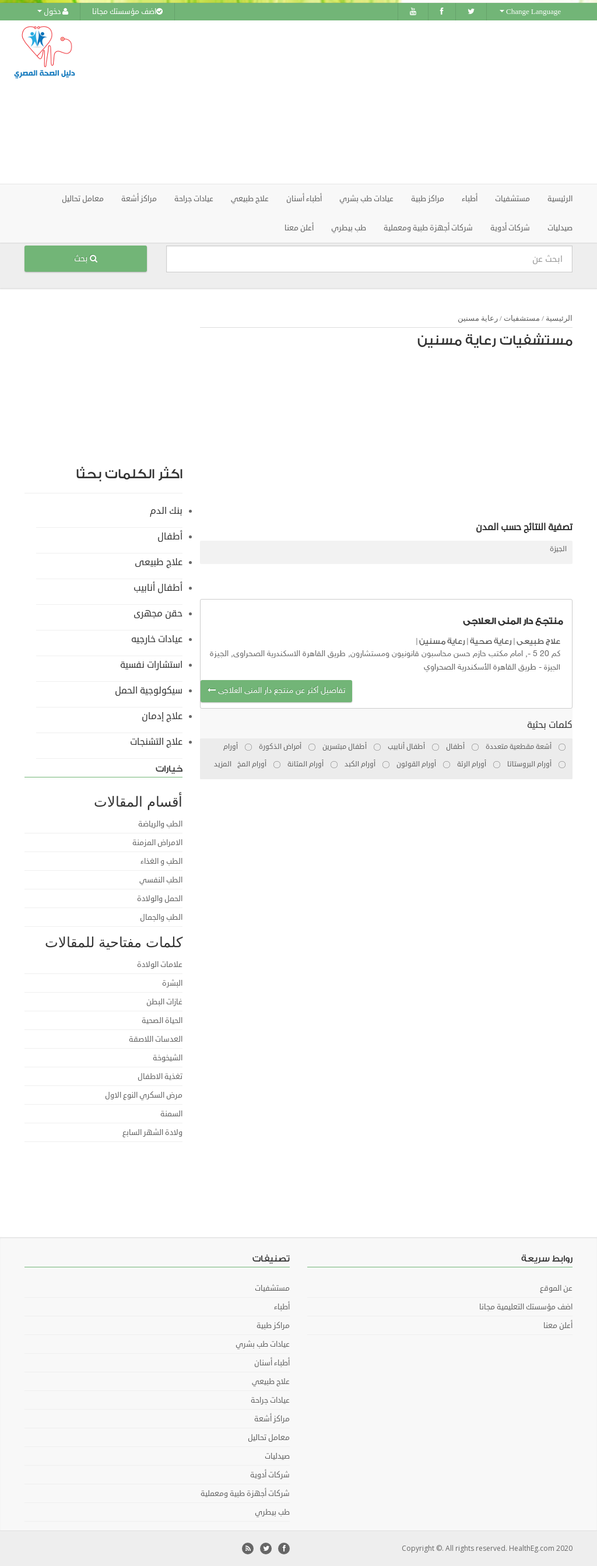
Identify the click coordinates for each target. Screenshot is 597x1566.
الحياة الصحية (162, 1020)
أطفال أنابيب (158, 587)
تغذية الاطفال (160, 1076)
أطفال (169, 536)
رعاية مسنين (478, 318)
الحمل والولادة (159, 899)
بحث (85, 258)
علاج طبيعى (538, 641)
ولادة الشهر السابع (152, 1132)
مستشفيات (522, 318)
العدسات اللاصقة (155, 1039)
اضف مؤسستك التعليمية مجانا (526, 1307)
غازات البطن (164, 1002)
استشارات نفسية (151, 664)
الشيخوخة (167, 1058)
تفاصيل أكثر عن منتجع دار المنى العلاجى (276, 691)
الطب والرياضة (160, 824)
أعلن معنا (299, 228)
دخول (52, 11)
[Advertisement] (371, 102)
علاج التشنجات (156, 741)
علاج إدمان (162, 716)
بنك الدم (166, 511)
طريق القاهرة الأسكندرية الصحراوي (480, 667)
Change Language (530, 11)
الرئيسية (560, 199)
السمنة (171, 1114)
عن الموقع (556, 1288)
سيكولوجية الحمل (148, 690)
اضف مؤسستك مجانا (127, 11)
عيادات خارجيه (156, 639)
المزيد (222, 764)
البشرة (172, 983)
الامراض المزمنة (157, 843)
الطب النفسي (160, 880)
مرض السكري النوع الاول (143, 1095)
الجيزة (558, 549)
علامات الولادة (159, 964)
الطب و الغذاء (161, 861)
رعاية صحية (491, 641)
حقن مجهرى (158, 613)
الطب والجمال (161, 917)
